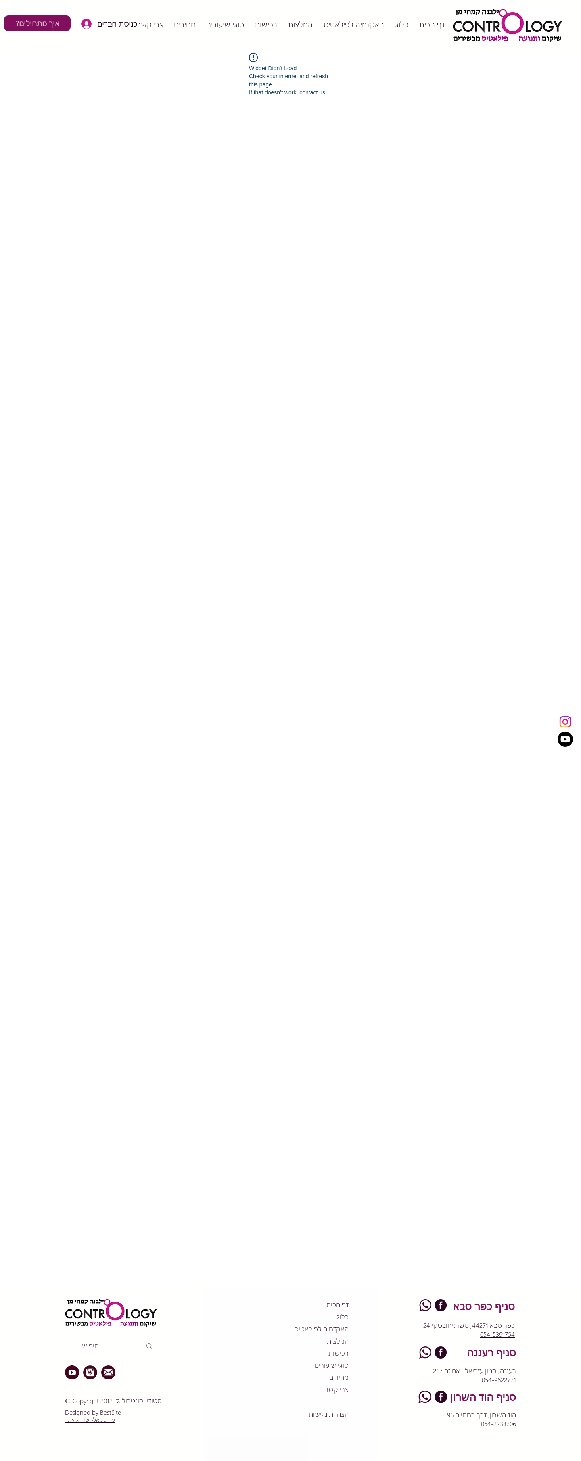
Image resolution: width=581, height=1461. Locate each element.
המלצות (338, 1341)
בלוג (342, 1317)
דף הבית (337, 1304)
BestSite (110, 1412)
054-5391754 (497, 1334)
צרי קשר (337, 1389)
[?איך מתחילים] (37, 23)
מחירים (339, 1377)
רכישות (338, 1353)
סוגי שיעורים (332, 1365)
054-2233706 (498, 1423)
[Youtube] (565, 739)
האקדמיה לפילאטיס (321, 1329)
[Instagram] (565, 721)
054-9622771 (499, 1379)
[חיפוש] (112, 1346)
